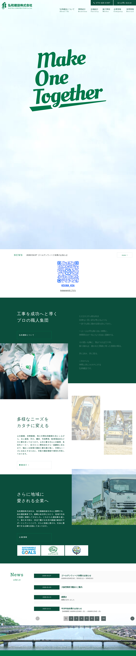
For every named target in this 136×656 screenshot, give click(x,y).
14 (104, 618)
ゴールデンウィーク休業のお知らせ (53, 255)
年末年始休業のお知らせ (71, 608)
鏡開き (64, 597)
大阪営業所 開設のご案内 (71, 587)
